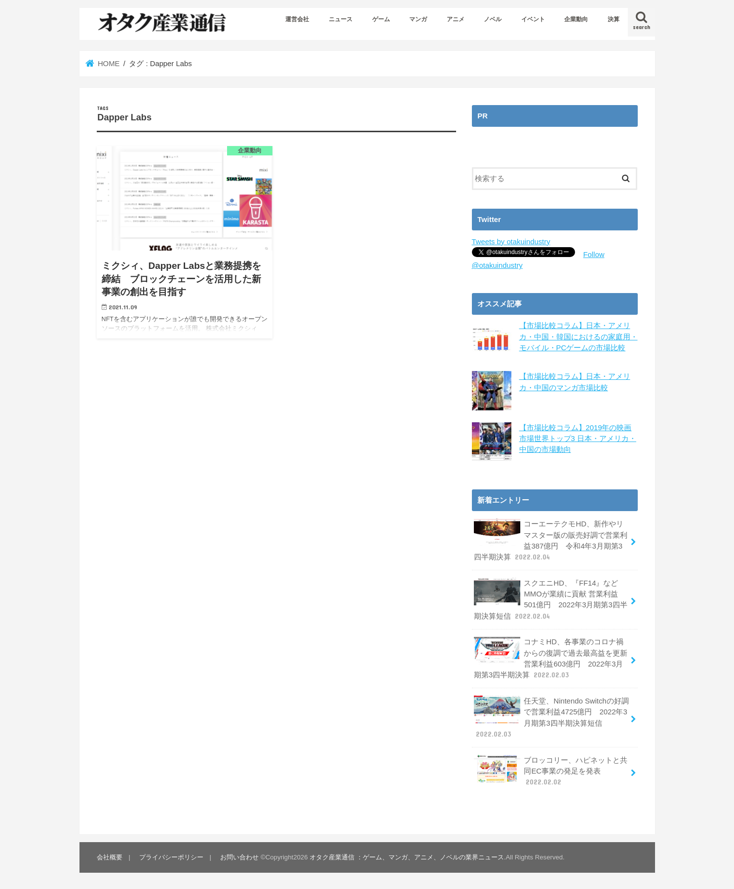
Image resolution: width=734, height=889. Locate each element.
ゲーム (381, 19)
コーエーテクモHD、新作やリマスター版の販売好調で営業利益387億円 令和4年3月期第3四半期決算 (551, 540)
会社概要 (109, 857)
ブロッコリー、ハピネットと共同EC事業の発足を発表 (551, 770)
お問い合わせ (239, 857)
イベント (533, 19)
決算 (613, 19)
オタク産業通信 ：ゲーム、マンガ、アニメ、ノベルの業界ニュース (406, 857)
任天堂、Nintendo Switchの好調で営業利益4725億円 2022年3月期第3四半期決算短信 (551, 717)
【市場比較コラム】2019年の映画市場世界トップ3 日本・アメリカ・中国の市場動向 (577, 438)
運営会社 (297, 19)
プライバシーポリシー (171, 857)
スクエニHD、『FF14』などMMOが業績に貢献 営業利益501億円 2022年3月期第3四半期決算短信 (550, 599)
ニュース (340, 19)
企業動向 (576, 19)
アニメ (455, 19)
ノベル (493, 19)
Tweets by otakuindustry (511, 242)
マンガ (418, 19)
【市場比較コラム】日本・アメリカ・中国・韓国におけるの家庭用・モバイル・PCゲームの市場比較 (578, 336)
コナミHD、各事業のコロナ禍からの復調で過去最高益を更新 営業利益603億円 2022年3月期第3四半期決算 (551, 658)
